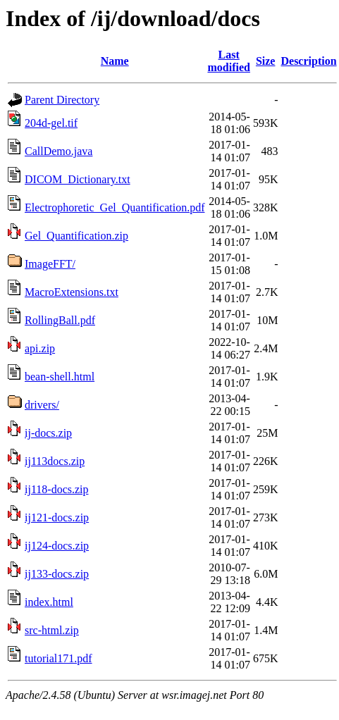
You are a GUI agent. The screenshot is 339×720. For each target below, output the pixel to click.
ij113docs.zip (55, 461)
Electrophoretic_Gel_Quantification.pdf (114, 207)
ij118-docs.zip (57, 489)
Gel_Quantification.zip (76, 236)
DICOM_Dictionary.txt (77, 179)
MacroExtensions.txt (71, 292)
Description (308, 61)
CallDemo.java (58, 151)
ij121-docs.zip (57, 517)
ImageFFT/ (50, 264)
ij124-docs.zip (57, 546)
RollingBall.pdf (60, 320)
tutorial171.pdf (58, 658)
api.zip (40, 348)
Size (266, 61)
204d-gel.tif (51, 123)
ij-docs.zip (48, 433)
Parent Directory (62, 100)
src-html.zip (52, 630)
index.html (49, 602)
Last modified (228, 61)
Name (115, 61)
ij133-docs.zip (57, 574)
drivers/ (42, 405)
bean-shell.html (59, 377)
